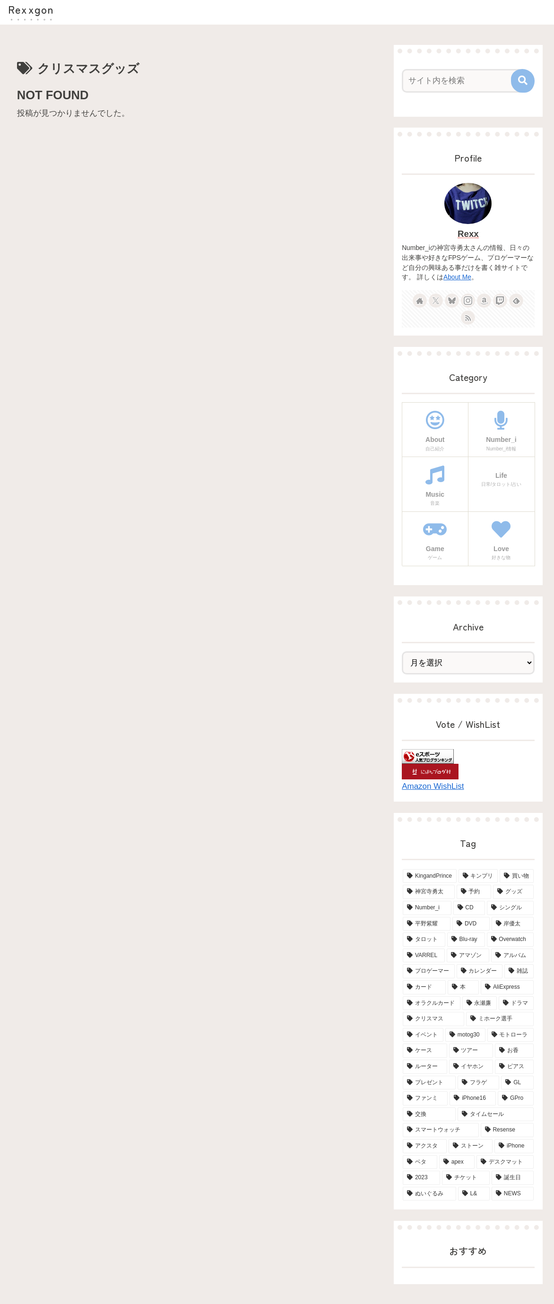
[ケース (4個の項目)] (425, 1051)
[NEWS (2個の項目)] (513, 1194)
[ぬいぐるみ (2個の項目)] (429, 1194)
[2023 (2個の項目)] (421, 1178)
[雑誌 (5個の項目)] (518, 971)
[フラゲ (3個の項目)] (478, 1083)
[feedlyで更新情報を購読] (516, 300)
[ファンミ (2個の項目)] (425, 1098)
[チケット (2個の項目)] (466, 1178)
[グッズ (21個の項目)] (513, 892)
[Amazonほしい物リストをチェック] (484, 300)
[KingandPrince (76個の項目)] (430, 876)
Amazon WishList (433, 786)
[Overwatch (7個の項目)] (510, 940)
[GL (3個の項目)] (517, 1083)
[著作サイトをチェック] (420, 300)
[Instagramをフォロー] (468, 300)
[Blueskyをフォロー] (452, 300)
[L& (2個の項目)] (474, 1194)
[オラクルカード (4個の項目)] (431, 1003)
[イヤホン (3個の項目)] (471, 1067)
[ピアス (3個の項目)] (514, 1067)
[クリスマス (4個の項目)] (433, 1019)
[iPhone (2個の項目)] (513, 1146)
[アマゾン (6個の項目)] (468, 956)
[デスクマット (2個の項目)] (505, 1162)
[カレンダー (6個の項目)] (479, 971)
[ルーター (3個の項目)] (425, 1067)
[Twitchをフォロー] (500, 300)
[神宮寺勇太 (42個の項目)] (428, 892)
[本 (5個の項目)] (463, 987)
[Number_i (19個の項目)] (427, 908)
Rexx (468, 234)
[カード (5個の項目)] (424, 987)
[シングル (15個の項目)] (510, 908)
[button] (523, 81)
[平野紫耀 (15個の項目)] (426, 924)
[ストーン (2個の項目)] (471, 1146)
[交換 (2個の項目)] (429, 1114)
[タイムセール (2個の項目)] (495, 1114)
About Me (457, 277)
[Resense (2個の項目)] (507, 1130)
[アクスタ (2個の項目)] (425, 1146)
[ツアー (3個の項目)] (471, 1051)
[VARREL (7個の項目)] (424, 956)
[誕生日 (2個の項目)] (513, 1178)
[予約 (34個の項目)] (474, 892)
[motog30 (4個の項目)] (465, 1035)
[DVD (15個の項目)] (470, 924)
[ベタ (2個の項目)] (420, 1162)
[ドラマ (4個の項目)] (516, 1003)
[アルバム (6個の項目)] (512, 956)
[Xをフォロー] (436, 300)
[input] (463, 81)
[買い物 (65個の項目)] (516, 876)
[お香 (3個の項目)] (514, 1051)
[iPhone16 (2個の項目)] (473, 1098)
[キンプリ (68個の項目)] (478, 876)
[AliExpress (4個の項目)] (507, 987)
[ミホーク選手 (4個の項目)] (499, 1019)
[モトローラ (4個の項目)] (510, 1035)
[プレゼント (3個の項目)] (429, 1083)
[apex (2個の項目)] (457, 1162)
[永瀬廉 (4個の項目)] (479, 1003)
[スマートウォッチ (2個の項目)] (441, 1130)
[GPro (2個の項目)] (515, 1098)
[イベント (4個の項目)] (423, 1035)
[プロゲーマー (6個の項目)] (428, 971)
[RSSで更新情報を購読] (468, 317)
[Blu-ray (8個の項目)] (466, 940)
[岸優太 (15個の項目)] (513, 924)
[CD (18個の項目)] (469, 908)
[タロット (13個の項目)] (424, 940)
